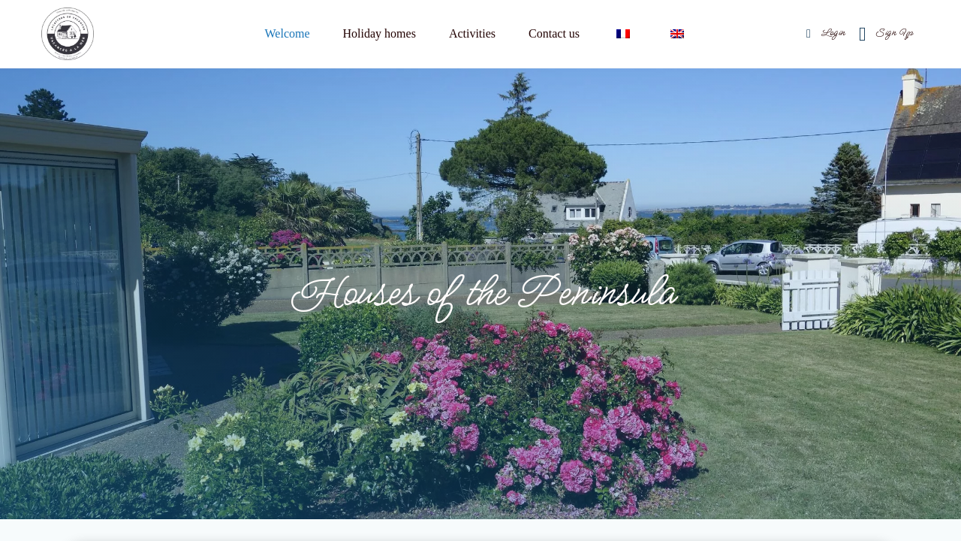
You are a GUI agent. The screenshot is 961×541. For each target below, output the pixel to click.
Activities (472, 33)
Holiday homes (379, 33)
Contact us (554, 33)
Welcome (287, 33)
